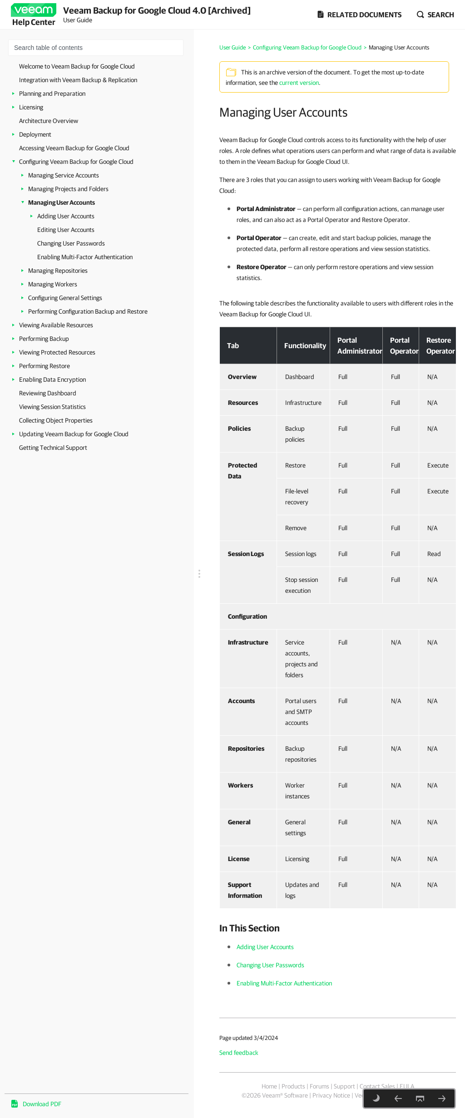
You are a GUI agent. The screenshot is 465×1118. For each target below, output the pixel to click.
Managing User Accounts (61, 202)
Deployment (35, 134)
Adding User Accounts (65, 216)
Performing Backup (44, 338)
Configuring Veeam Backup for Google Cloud (76, 161)
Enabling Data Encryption (52, 379)
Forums (319, 1086)
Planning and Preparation (52, 93)
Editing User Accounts (65, 229)
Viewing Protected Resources (57, 352)
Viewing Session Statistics (52, 406)
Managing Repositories (58, 270)
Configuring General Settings (65, 297)
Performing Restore (44, 365)
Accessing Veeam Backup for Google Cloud (74, 148)
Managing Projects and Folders (68, 188)
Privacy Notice (331, 1095)
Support (344, 1086)
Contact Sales (377, 1086)
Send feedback (238, 1052)
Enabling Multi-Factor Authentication (85, 257)
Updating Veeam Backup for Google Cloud (74, 434)
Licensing (31, 107)
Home (269, 1086)
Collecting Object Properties (56, 420)
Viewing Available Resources (56, 325)
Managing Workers (52, 284)
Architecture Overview (48, 120)
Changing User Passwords (71, 243)
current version (299, 82)
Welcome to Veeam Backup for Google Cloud (77, 66)
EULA (407, 1086)
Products (293, 1086)
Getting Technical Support (53, 447)
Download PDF (42, 1104)
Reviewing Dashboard (47, 393)
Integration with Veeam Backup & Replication (78, 80)
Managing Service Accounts (63, 175)
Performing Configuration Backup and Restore (88, 311)
